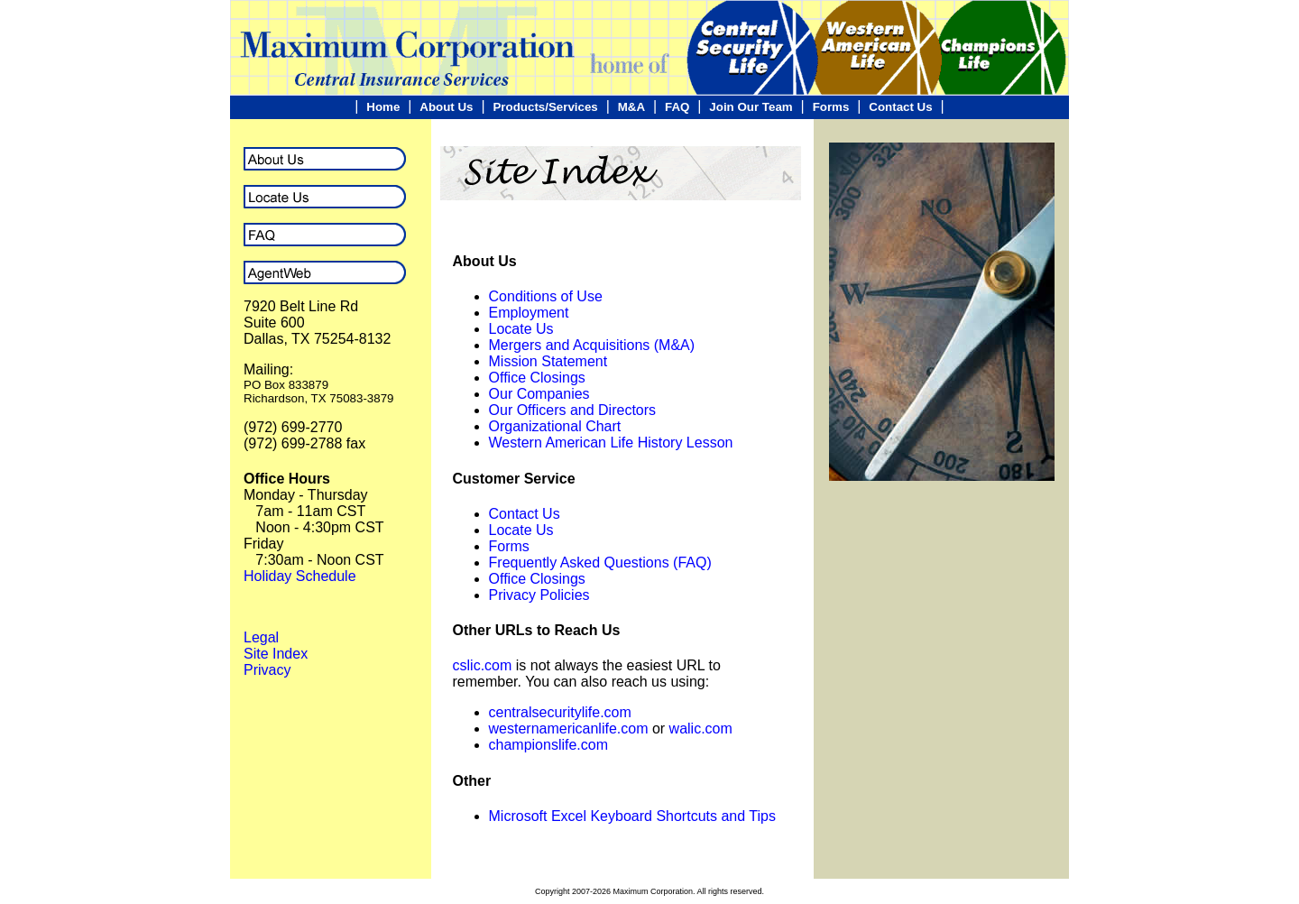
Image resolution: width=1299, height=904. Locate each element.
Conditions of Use (546, 296)
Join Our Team (750, 107)
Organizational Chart (555, 426)
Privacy (267, 670)
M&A (631, 107)
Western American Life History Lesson (611, 442)
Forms (831, 107)
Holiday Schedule (300, 576)
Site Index (276, 653)
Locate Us (521, 329)
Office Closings (537, 377)
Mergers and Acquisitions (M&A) (592, 345)
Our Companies (539, 393)
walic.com (700, 728)
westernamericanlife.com (569, 728)
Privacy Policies (539, 595)
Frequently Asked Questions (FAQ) (600, 562)
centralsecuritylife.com (560, 712)
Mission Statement (548, 361)
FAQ (677, 107)
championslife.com (549, 744)
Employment (529, 312)
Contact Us (900, 107)
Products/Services (545, 107)
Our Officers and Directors (573, 410)
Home (383, 107)
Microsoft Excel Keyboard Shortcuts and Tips (632, 816)
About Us (446, 107)
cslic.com (482, 665)
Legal (261, 637)
